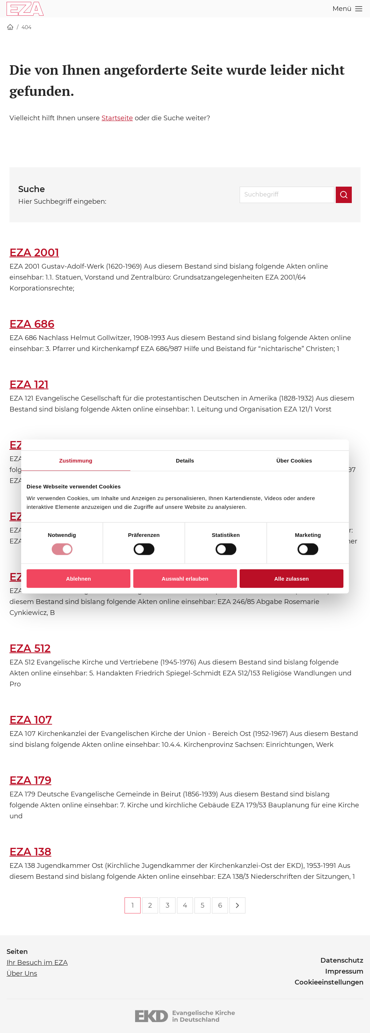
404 (26, 27)
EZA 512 (30, 648)
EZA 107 (30, 719)
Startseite (117, 118)
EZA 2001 (34, 252)
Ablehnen (78, 578)
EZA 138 (30, 851)
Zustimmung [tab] (75, 460)
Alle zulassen (291, 578)
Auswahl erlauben (185, 578)
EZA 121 (28, 384)
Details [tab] (185, 460)
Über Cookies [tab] (294, 460)
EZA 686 (31, 323)
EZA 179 (30, 780)
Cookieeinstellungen (329, 982)
